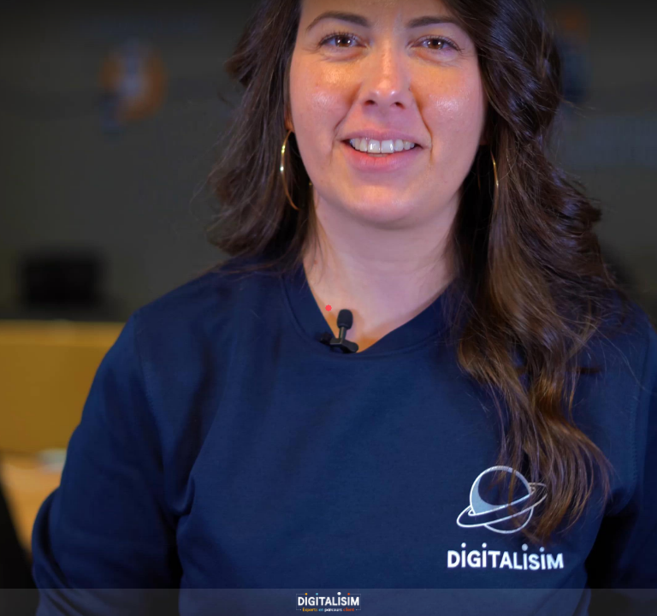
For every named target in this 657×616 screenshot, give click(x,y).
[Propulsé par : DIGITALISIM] (328, 602)
